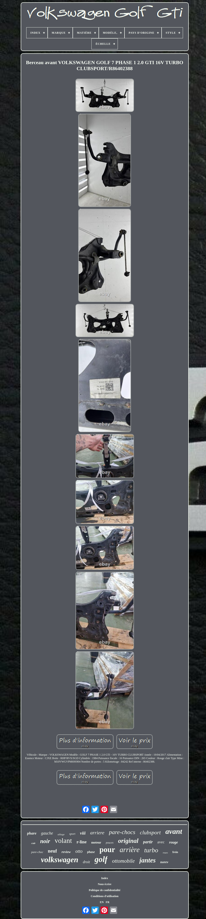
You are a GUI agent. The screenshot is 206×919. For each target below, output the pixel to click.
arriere (97, 832)
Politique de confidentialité (104, 890)
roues (165, 852)
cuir (33, 843)
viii (82, 833)
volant (63, 840)
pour (107, 849)
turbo (151, 850)
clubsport (150, 832)
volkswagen (59, 859)
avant (173, 831)
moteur (96, 842)
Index (104, 878)
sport (72, 833)
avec (161, 842)
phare (32, 833)
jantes (147, 860)
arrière (130, 850)
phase (91, 852)
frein (175, 852)
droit (86, 862)
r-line (82, 841)
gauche (47, 833)
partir (148, 842)
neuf (52, 851)
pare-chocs (122, 832)
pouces (109, 842)
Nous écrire (104, 884)
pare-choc (37, 852)
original (128, 840)
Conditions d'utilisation (104, 896)
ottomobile (123, 861)
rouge (173, 842)
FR (107, 902)
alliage (61, 834)
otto (78, 851)
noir (45, 841)
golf (101, 859)
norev (164, 862)
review (66, 852)
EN (102, 902)
